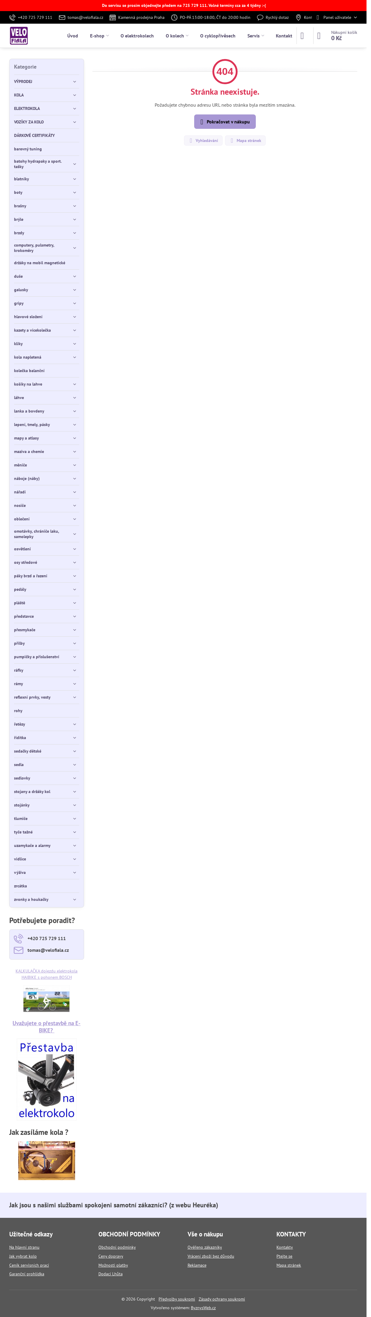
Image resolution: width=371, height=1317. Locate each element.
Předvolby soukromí (177, 1299)
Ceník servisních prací (29, 1265)
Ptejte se (284, 1256)
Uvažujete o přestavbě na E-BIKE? (46, 1026)
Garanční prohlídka (26, 1274)
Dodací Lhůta (110, 1274)
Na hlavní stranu (24, 1247)
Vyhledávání (203, 141)
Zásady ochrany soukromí (222, 1299)
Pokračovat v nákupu (224, 122)
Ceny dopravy (110, 1256)
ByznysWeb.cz (203, 1307)
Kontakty (284, 1247)
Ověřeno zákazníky (205, 1247)
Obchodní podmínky (117, 1247)
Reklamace (197, 1265)
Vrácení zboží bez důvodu (211, 1256)
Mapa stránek (245, 141)
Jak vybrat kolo (23, 1256)
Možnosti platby (113, 1265)
